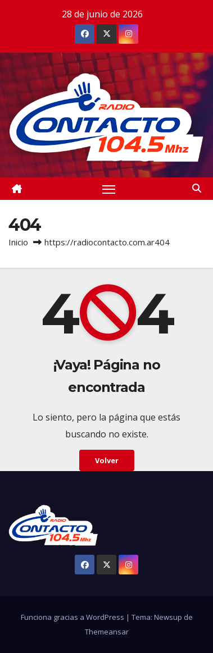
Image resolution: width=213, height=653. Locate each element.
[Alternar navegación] (109, 189)
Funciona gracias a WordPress (73, 617)
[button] (196, 188)
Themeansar (107, 632)
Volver (107, 460)
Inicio (18, 242)
